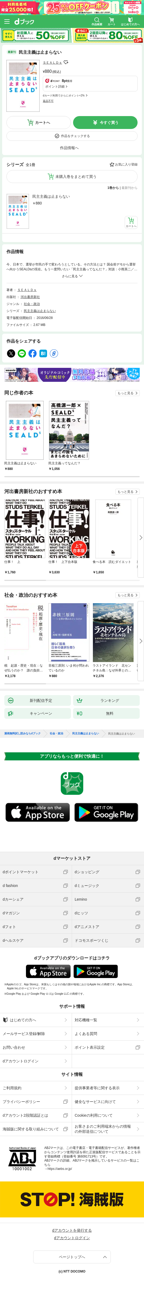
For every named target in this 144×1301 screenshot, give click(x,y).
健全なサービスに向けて (95, 1101)
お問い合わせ (14, 1047)
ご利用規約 (12, 1088)
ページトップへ (72, 1257)
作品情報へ (69, 148)
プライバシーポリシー (21, 1101)
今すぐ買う (109, 122)
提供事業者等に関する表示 (97, 1088)
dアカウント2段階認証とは (25, 1115)
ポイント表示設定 (90, 1047)
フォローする (66, 62)
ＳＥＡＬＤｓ (52, 62)
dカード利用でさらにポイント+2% (64, 95)
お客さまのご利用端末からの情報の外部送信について (103, 1128)
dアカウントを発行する (72, 1230)
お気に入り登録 (126, 164)
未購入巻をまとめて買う (76, 176)
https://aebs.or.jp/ (59, 1169)
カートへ (42, 122)
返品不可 (48, 100)
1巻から (113, 187)
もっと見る (126, 393)
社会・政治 (32, 304)
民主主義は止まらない (51, 196)
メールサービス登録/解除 (24, 1034)
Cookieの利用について (94, 1115)
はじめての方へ (19, 1020)
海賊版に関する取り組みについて (31, 1129)
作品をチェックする (75, 136)
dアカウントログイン (21, 1061)
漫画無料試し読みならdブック (22, 733)
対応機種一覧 (86, 1020)
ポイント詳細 (55, 86)
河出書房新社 (30, 297)
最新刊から (130, 187)
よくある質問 (86, 1034)
